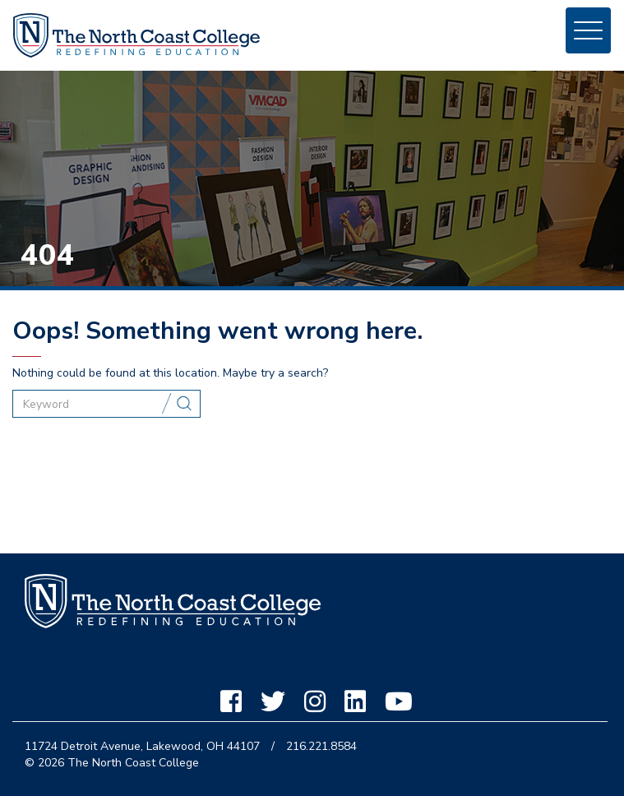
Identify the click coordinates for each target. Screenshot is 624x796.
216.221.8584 (321, 746)
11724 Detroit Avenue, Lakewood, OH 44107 (142, 746)
